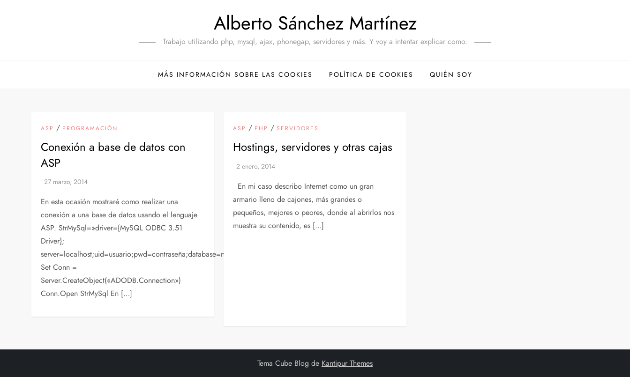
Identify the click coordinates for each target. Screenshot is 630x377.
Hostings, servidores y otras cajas (312, 147)
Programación (90, 129)
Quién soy (451, 74)
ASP (47, 129)
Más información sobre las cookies (235, 74)
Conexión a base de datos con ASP (113, 155)
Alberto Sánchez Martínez (315, 23)
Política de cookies (371, 74)
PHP (261, 129)
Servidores (298, 129)
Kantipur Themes (347, 363)
